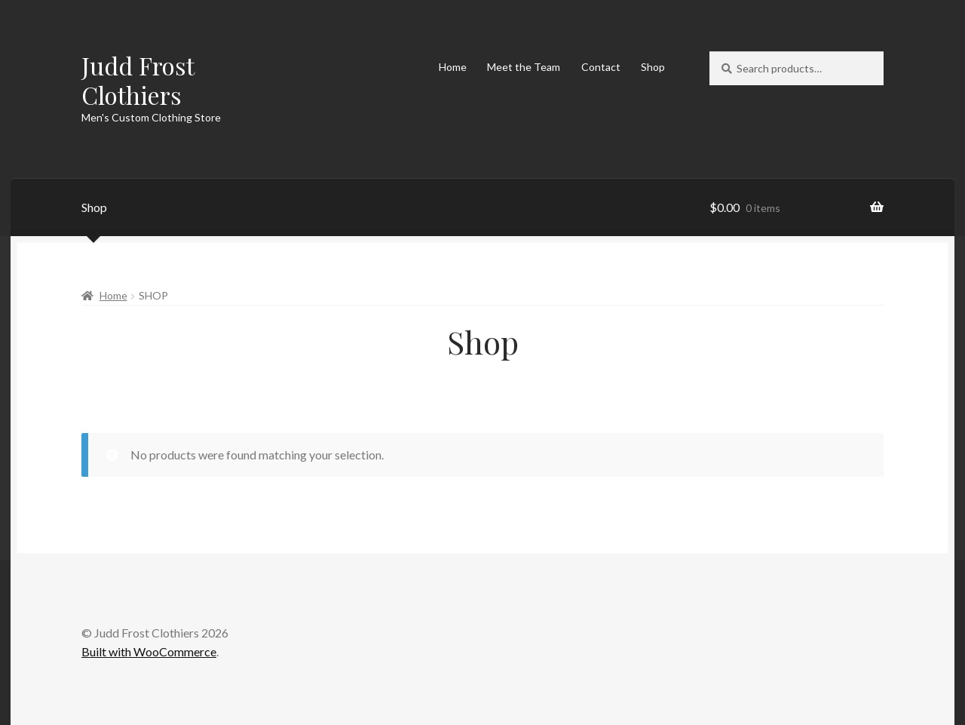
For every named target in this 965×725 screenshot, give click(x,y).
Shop (653, 66)
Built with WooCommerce (148, 651)
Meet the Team (523, 66)
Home (453, 66)
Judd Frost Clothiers (137, 80)
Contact (600, 66)
